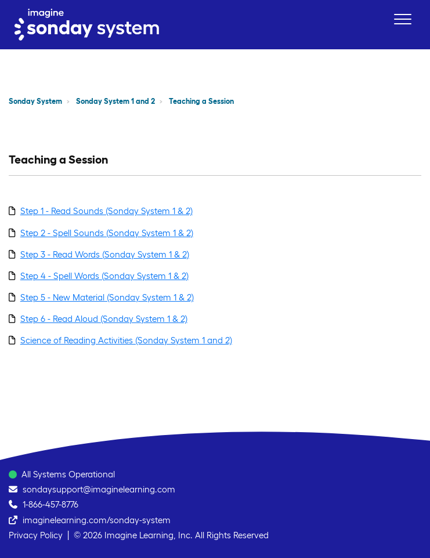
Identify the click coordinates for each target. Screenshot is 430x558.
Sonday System (35, 101)
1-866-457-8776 (50, 504)
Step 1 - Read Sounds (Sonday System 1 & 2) (106, 211)
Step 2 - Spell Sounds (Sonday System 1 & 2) (106, 233)
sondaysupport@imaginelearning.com (99, 489)
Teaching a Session (201, 101)
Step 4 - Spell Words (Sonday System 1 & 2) (104, 276)
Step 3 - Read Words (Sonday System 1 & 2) (104, 254)
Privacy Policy (36, 535)
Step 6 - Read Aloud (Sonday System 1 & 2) (103, 319)
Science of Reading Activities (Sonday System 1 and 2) (126, 340)
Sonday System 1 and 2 (115, 101)
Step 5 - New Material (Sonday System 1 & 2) (107, 297)
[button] (402, 19)
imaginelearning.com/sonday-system (97, 520)
